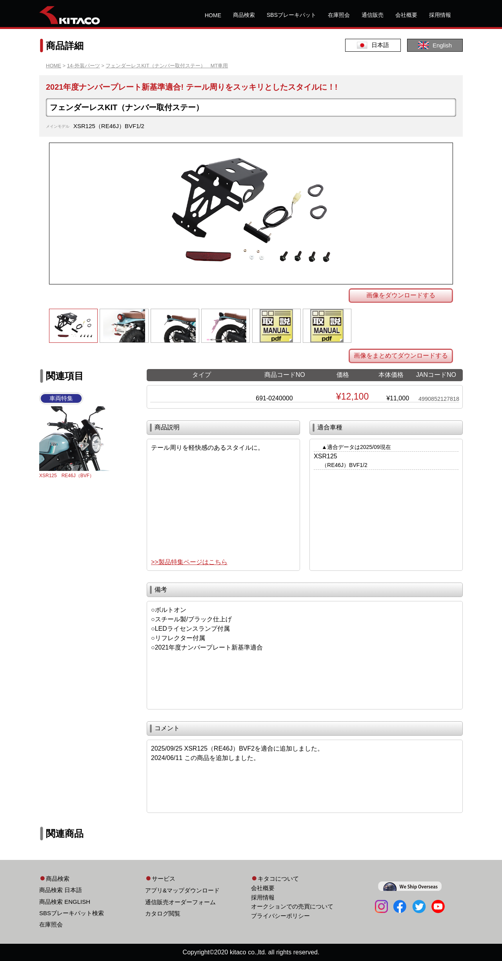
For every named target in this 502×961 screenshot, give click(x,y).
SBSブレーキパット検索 (71, 913)
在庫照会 (339, 15)
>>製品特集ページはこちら (189, 562)
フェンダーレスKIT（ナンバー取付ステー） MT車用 (166, 66)
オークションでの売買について (292, 906)
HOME (213, 15)
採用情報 (440, 15)
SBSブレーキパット (291, 15)
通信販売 (373, 15)
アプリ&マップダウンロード (182, 890)
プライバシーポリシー (280, 915)
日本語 (373, 45)
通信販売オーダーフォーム (180, 902)
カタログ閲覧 (162, 913)
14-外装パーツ (83, 66)
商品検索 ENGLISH (64, 901)
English (435, 45)
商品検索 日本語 (60, 890)
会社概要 (406, 15)
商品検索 (244, 15)
